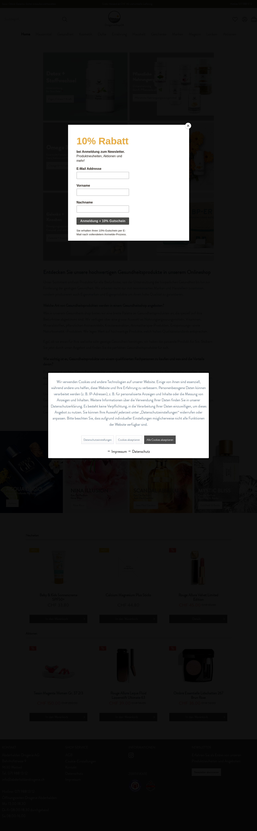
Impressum (117, 451)
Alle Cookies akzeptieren (160, 440)
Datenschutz (139, 451)
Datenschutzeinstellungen (98, 440)
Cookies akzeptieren (129, 440)
